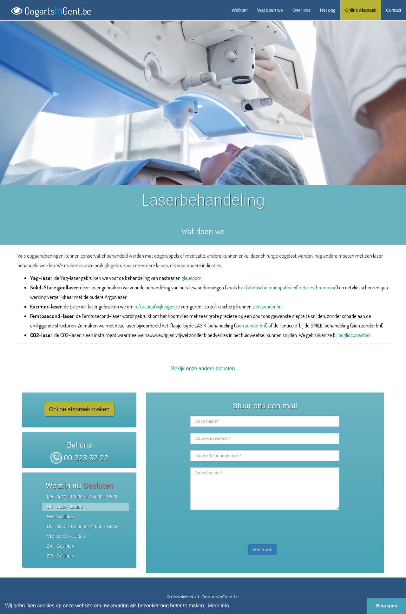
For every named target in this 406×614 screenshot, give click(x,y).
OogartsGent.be (51, 9)
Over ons (301, 10)
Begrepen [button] (386, 605)
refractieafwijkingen (154, 306)
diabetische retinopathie (268, 287)
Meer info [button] (218, 605)
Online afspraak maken (79, 409)
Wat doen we (270, 10)
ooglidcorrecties (354, 335)
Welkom (240, 10)
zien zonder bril (267, 306)
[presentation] (238, 525)
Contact (393, 10)
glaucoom (191, 277)
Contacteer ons (265, 568)
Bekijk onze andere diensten (203, 368)
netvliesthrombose (318, 287)
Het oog (328, 10)
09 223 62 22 (79, 457)
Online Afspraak (361, 10)
